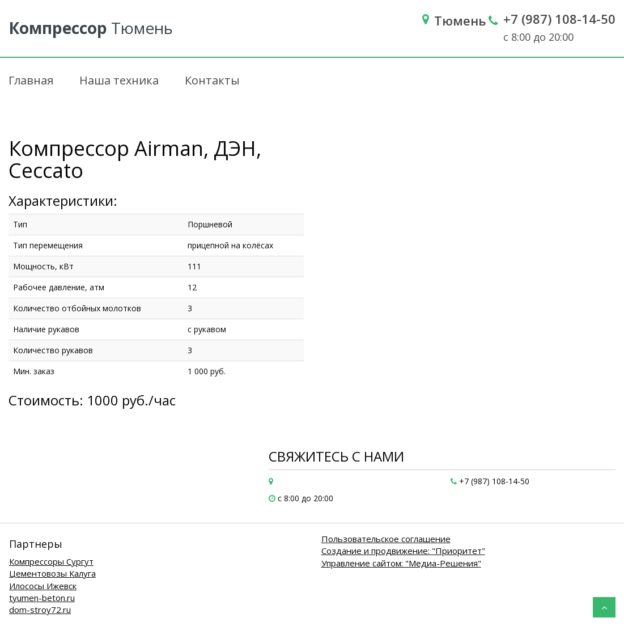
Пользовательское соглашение (386, 538)
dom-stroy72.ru (40, 609)
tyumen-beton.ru (42, 597)
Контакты (212, 80)
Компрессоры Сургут (51, 561)
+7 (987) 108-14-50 (559, 18)
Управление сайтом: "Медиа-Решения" (401, 563)
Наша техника (119, 80)
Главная (31, 80)
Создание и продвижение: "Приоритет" (403, 550)
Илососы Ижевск (43, 585)
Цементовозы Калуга (52, 573)
